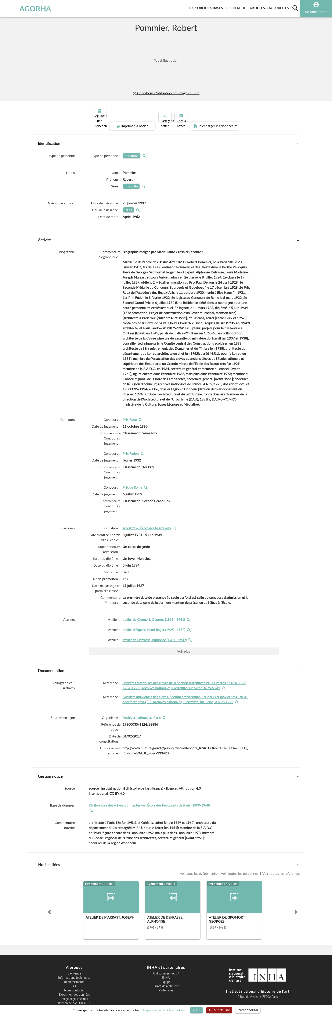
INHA (166, 963)
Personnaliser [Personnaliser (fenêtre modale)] (248, 1010)
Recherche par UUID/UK (74, 988)
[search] (295, 8)
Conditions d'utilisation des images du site (166, 93)
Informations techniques (74, 963)
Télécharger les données (263, 111)
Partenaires (166, 976)
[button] (49, 897)
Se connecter (316, 12)
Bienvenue (74, 959)
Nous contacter (74, 976)
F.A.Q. (74, 971)
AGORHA (26, 8)
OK (196, 1010)
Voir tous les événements (199, 859)
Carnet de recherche (166, 971)
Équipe (166, 967)
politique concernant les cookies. (163, 1010)
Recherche (237, 7)
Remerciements (74, 967)
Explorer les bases (207, 7)
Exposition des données (74, 980)
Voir (183, 637)
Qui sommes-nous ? (166, 959)
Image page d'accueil (74, 984)
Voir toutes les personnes (239, 859)
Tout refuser (219, 1010)
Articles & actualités (269, 7)
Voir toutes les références (281, 859)
